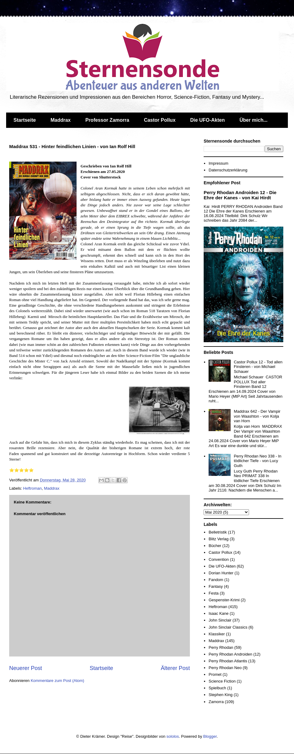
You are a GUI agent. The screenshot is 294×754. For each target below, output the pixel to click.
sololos (173, 736)
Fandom (216, 579)
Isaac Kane (218, 613)
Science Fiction (222, 681)
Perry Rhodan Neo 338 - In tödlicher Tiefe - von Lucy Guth (257, 461)
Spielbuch (217, 688)
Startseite (24, 120)
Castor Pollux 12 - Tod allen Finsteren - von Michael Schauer (258, 367)
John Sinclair (220, 620)
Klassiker (217, 634)
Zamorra (216, 701)
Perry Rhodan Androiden (230, 654)
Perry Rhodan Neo (225, 667)
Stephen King (220, 694)
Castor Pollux (159, 120)
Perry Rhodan (221, 647)
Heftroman (32, 488)
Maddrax (61, 120)
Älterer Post (175, 668)
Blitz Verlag (218, 539)
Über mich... (253, 120)
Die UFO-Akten (207, 120)
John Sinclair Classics (228, 627)
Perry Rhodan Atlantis (228, 661)
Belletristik (218, 532)
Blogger (210, 736)
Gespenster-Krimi (224, 600)
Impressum (218, 163)
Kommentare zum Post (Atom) (57, 680)
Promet (215, 674)
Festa (214, 593)
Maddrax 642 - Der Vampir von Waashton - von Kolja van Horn (257, 416)
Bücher (215, 545)
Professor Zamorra (107, 120)
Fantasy (216, 586)
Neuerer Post (25, 668)
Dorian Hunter (221, 573)
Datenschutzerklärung (228, 170)
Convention (219, 559)
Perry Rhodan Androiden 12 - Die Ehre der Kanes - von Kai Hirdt (240, 195)
